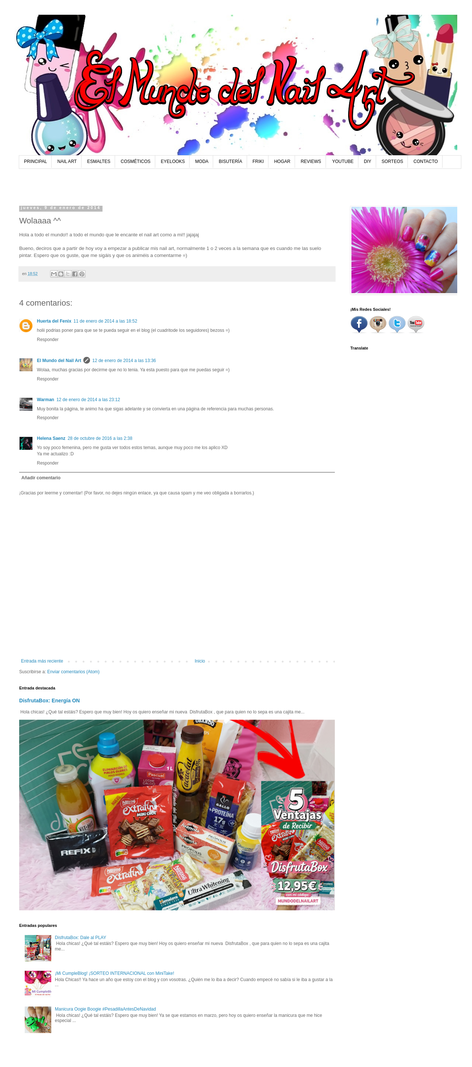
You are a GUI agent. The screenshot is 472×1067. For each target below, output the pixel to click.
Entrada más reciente (42, 661)
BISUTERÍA (230, 161)
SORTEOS (392, 161)
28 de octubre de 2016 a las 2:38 (99, 438)
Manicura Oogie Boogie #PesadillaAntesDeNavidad (105, 1009)
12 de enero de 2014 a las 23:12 (88, 399)
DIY (367, 161)
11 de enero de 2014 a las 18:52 (105, 321)
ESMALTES (98, 161)
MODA (201, 161)
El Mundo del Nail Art (59, 360)
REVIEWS (311, 161)
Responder (48, 339)
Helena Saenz (51, 438)
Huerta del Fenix (54, 321)
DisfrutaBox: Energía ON (49, 700)
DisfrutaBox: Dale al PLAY (80, 937)
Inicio (200, 661)
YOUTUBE (343, 161)
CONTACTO (425, 161)
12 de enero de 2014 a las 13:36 (124, 360)
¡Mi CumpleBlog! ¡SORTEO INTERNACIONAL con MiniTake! (114, 973)
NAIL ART (67, 161)
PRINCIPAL (35, 161)
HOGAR (282, 161)
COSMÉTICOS (135, 161)
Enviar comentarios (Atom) (73, 671)
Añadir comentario (40, 477)
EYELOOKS (173, 161)
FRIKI (258, 161)
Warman (45, 399)
